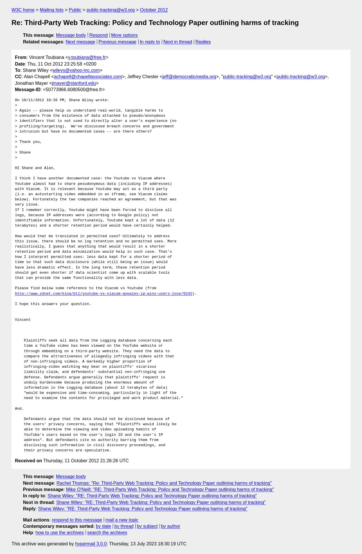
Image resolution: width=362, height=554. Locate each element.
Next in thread (177, 41)
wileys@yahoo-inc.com (76, 70)
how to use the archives (60, 532)
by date (103, 526)
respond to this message (77, 519)
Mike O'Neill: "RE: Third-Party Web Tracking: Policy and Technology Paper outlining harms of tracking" (170, 489)
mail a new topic (122, 519)
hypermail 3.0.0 (90, 543)
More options (124, 35)
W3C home (23, 9)
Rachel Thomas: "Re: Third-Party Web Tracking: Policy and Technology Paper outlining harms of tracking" (164, 483)
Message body (71, 35)
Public (75, 9)
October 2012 (154, 9)
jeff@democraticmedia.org (189, 76)
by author (170, 526)
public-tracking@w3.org (111, 9)
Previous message (118, 41)
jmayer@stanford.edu (74, 83)
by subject (147, 526)
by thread (124, 526)
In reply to (150, 41)
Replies (203, 41)
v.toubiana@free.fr (87, 57)
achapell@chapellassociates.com (88, 76)
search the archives (107, 532)
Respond (98, 35)
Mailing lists (52, 9)
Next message (80, 41)
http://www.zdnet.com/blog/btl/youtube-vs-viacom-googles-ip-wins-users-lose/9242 (103, 293)
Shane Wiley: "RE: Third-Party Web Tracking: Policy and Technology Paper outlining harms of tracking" (152, 495)
